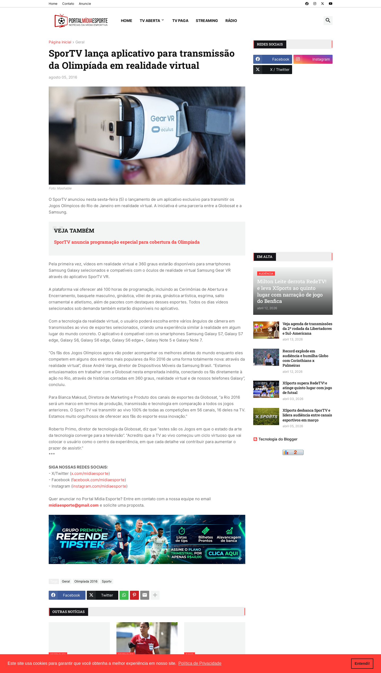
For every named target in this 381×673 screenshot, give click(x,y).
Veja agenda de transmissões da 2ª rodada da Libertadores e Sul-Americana (307, 328)
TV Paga (180, 20)
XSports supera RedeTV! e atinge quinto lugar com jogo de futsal (307, 388)
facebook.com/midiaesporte (98, 479)
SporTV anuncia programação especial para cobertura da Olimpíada (127, 242)
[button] (328, 20)
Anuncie (85, 4)
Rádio (231, 20)
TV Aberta (150, 20)
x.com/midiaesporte (89, 473)
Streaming (207, 20)
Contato (68, 4)
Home (53, 4)
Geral (79, 42)
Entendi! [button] (362, 663)
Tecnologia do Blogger (275, 439)
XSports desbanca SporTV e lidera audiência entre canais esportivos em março (307, 415)
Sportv (107, 581)
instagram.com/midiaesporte (99, 486)
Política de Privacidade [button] (199, 663)
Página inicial (60, 42)
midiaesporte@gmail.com (74, 505)
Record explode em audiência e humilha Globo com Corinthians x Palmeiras (305, 358)
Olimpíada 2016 (85, 581)
